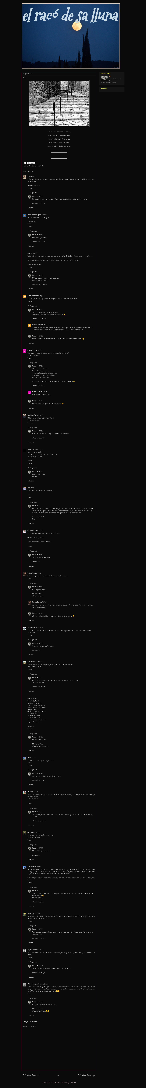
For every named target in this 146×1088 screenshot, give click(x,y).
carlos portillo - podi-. (35, 215)
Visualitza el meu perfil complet (109, 82)
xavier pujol (31, 913)
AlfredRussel (32, 867)
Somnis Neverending (34, 296)
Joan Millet (31, 832)
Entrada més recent (31, 1075)
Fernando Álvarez (33, 628)
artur (29, 758)
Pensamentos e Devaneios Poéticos (39, 542)
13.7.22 (41, 336)
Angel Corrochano (33, 950)
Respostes (33, 193)
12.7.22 (49, 325)
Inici (58, 1075)
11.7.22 (41, 196)
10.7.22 (34, 176)
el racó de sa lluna (69, 15)
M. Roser (30, 792)
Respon (30, 188)
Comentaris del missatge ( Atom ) (64, 1082)
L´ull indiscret (32, 166)
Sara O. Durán (32, 350)
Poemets (41, 166)
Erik (29, 488)
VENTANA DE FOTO (34, 662)
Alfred (30, 176)
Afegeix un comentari (31, 1022)
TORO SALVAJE (33, 449)
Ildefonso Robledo (33, 415)
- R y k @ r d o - (33, 531)
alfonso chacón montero (36, 984)
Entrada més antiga (86, 1075)
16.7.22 (41, 401)
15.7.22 (45, 392)
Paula (34, 196)
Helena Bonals (32, 573)
